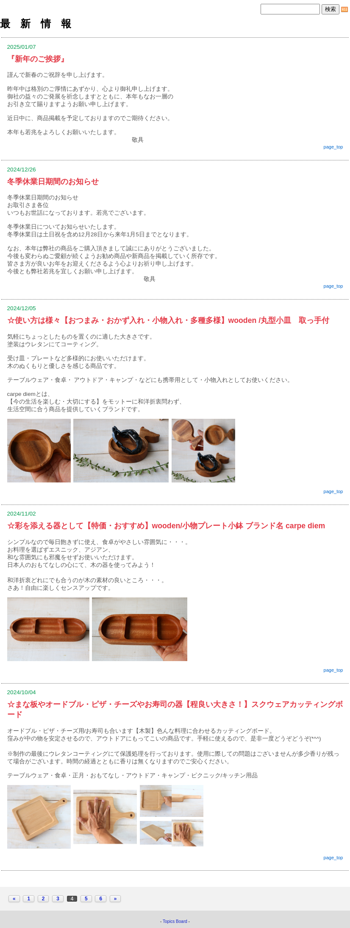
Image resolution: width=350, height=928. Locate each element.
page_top (333, 146)
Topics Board (175, 921)
